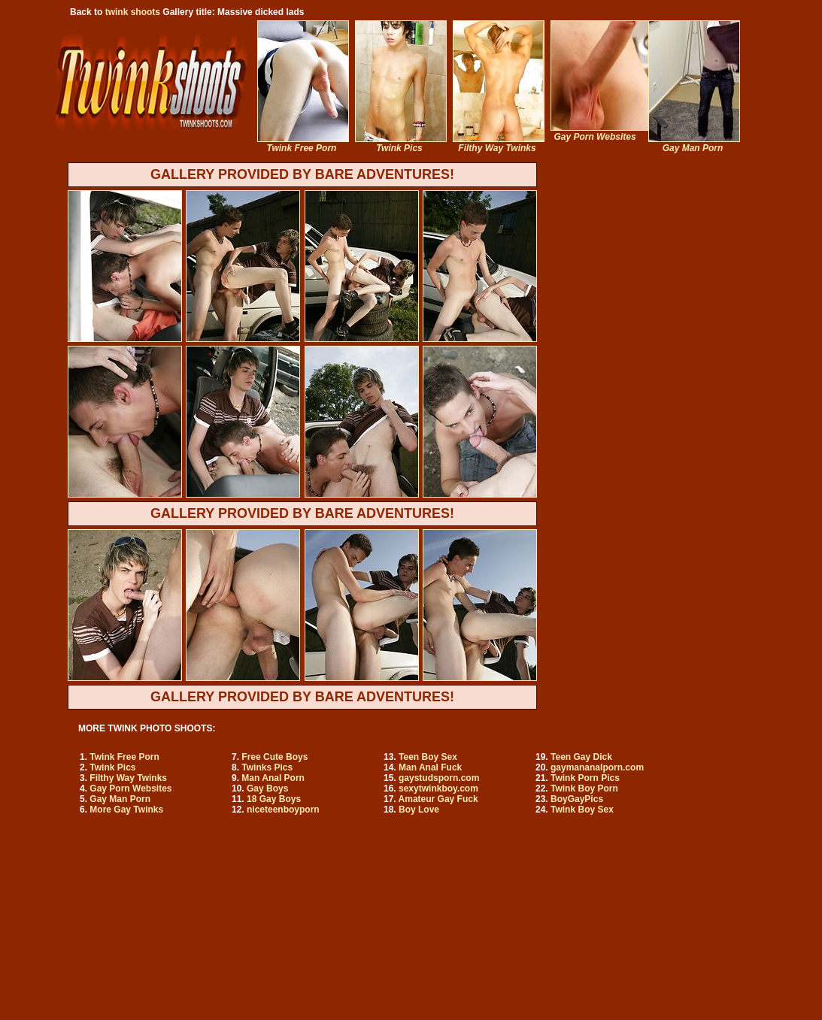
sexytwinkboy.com (438, 788)
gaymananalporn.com (597, 767)
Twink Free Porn (124, 757)
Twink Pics (112, 767)
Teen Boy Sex (428, 757)
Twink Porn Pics (585, 778)
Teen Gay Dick (581, 757)
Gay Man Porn (119, 799)
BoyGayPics (577, 799)
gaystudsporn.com (439, 778)
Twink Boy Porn (584, 788)
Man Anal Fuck (430, 767)
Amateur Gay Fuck (438, 799)
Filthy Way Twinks (128, 778)
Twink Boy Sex (582, 809)
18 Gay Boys (274, 799)
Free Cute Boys (274, 757)
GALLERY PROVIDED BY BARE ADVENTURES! (302, 174)
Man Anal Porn (273, 778)
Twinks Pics (267, 767)
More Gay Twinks (126, 809)
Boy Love (419, 809)
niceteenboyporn (283, 809)
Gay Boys (267, 788)
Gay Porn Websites (130, 788)
